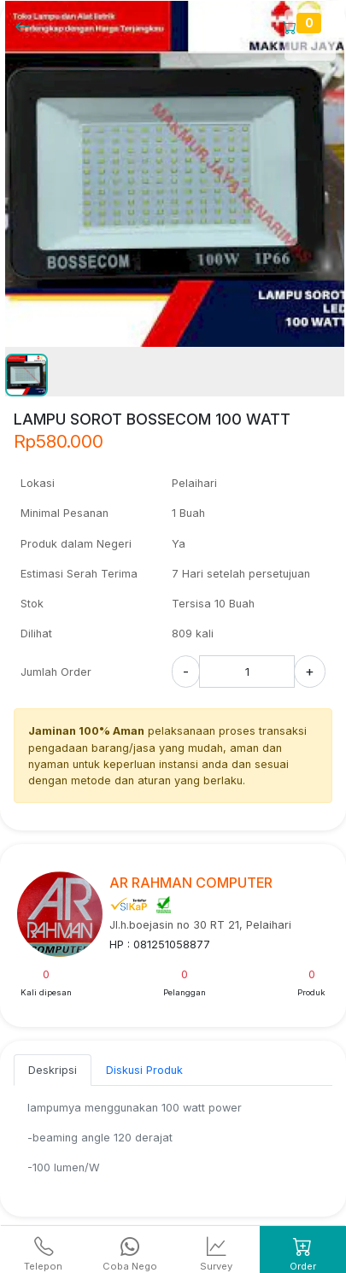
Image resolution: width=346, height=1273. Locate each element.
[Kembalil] (28, 26)
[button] (26, 375)
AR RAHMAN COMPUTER (191, 882)
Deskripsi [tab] (52, 1070)
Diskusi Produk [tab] (144, 1070)
